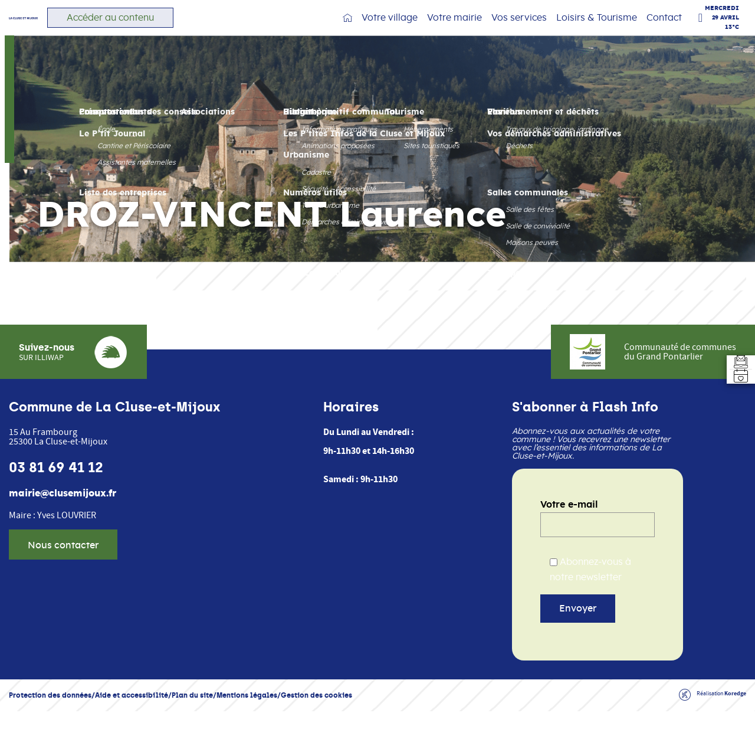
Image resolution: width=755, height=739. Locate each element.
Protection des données (50, 722)
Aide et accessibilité (131, 722)
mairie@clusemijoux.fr (62, 521)
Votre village (390, 29)
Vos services (519, 29)
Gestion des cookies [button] (316, 722)
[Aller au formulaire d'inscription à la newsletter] (734, 348)
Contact (664, 29)
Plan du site (192, 722)
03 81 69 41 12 (56, 495)
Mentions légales (246, 722)
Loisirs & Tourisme (596, 29)
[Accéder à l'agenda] (734, 391)
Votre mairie (454, 29)
